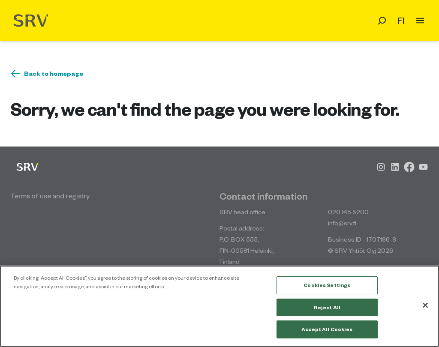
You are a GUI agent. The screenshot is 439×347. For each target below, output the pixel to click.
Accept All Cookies (326, 329)
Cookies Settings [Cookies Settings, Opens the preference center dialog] (327, 285)
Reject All (327, 307)
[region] (219, 306)
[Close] (425, 305)
